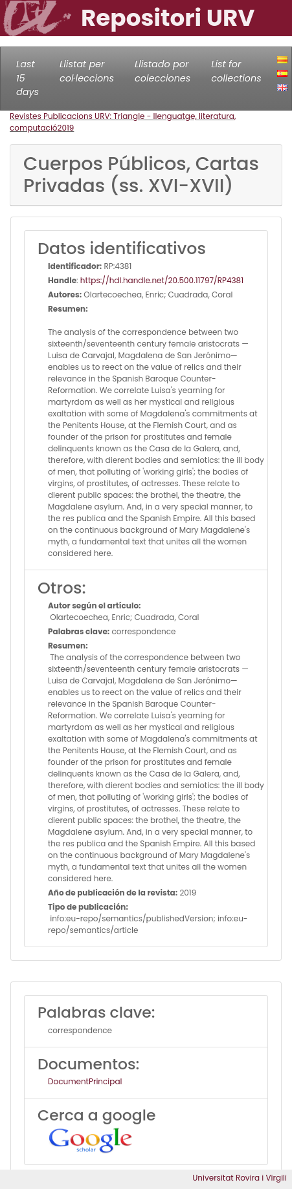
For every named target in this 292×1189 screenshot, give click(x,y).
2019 (66, 127)
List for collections (236, 71)
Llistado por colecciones (162, 71)
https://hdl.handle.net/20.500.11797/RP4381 (161, 280)
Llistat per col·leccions (87, 71)
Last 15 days (27, 78)
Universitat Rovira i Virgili (239, 1177)
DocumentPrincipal (85, 1081)
